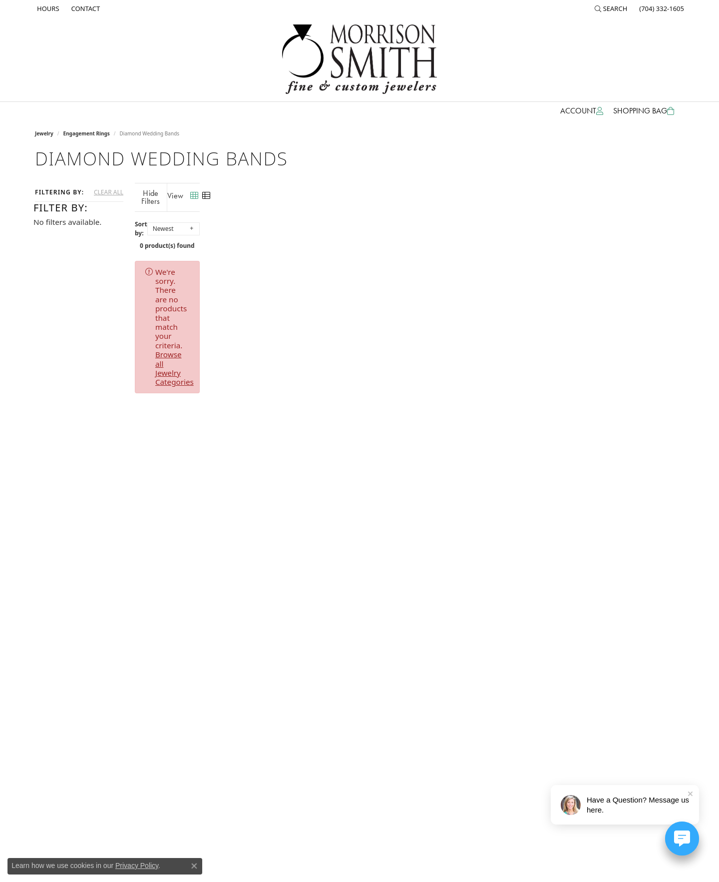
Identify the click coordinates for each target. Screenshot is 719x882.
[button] (611, 8)
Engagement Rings (86, 133)
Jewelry (44, 133)
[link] (47, 8)
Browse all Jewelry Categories (420, 264)
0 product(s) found (409, 237)
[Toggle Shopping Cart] (643, 111)
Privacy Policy (136, 866)
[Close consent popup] (194, 866)
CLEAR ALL (108, 192)
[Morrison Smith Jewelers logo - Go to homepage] (359, 59)
